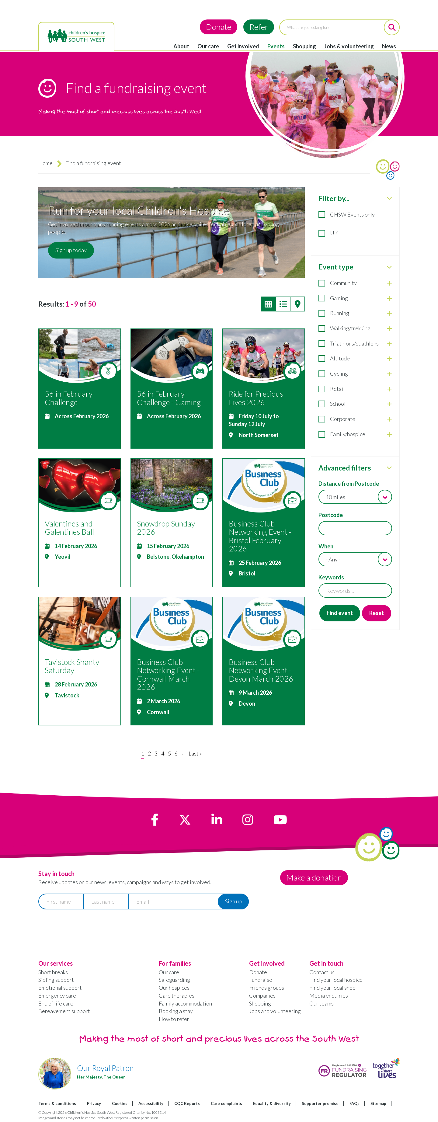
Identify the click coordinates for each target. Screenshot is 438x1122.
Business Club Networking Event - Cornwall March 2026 (168, 674)
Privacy (94, 1103)
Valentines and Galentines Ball (69, 528)
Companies (262, 995)
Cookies (119, 1103)
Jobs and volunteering (275, 1011)
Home (45, 163)
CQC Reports (187, 1103)
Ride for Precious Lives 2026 (256, 398)
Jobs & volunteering (349, 46)
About (181, 46)
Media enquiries (328, 995)
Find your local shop (332, 987)
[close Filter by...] (389, 198)
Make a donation (314, 877)
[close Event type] (389, 267)
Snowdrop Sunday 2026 (166, 528)
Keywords (331, 577)
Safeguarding (174, 979)
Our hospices (174, 987)
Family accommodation (185, 1003)
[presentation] (84, 928)
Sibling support (56, 979)
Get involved (243, 46)
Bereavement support (64, 1011)
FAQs (354, 1103)
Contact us (322, 972)
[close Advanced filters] (389, 468)
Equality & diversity (272, 1103)
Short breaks (53, 972)
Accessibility (150, 1103)
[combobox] (355, 497)
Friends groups (266, 987)
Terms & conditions (57, 1103)
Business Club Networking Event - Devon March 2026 (261, 670)
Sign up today (71, 250)
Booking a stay (176, 1011)
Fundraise (260, 979)
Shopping (304, 46)
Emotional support (60, 987)
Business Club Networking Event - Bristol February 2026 (260, 536)
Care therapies (176, 995)
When (325, 546)
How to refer (174, 1019)
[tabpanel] (355, 408)
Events (276, 46)
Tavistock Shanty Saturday (72, 666)
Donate (218, 27)
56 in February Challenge (68, 398)
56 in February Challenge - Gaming (169, 398)
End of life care (55, 1003)
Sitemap (378, 1103)
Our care (208, 46)
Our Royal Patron (105, 1067)
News (389, 46)
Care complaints (226, 1103)
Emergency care (57, 995)
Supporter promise (320, 1103)
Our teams (321, 1003)
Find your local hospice (336, 979)
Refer (258, 27)
